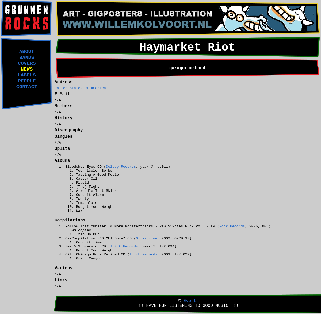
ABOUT (26, 52)
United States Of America (80, 88)
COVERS (27, 63)
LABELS (27, 75)
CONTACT (26, 87)
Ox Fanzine (146, 238)
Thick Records (124, 246)
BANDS (26, 57)
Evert (190, 300)
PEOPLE (27, 81)
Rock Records (232, 226)
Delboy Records (121, 167)
